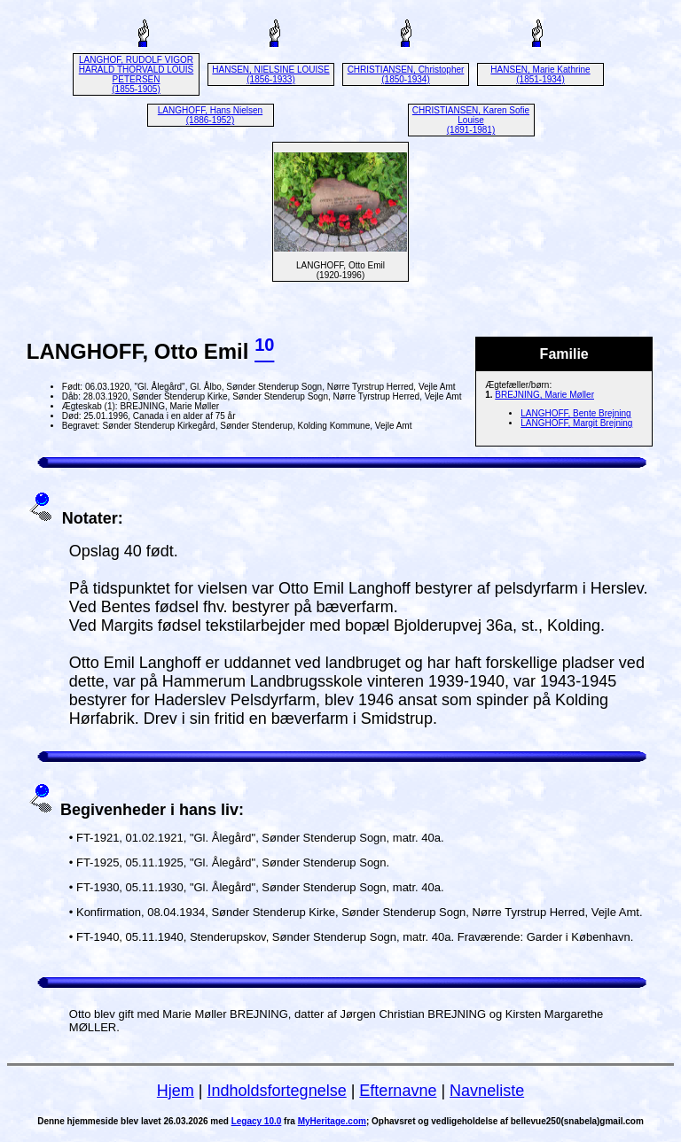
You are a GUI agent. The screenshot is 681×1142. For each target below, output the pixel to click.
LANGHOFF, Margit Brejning (576, 423)
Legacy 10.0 (256, 1121)
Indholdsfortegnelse (277, 1090)
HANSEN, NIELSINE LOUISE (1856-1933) (270, 74)
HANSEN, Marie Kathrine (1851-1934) (540, 74)
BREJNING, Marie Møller (544, 395)
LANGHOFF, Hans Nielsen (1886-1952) (210, 115)
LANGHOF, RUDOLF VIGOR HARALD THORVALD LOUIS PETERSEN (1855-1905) (136, 74)
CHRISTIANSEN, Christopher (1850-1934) (406, 74)
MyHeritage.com (332, 1121)
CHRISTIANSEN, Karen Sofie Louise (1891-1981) (470, 120)
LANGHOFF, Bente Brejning (576, 413)
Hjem (175, 1090)
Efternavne (397, 1090)
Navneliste (487, 1090)
